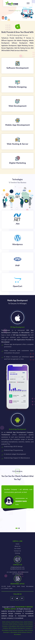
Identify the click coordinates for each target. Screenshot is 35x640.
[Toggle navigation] (28, 3)
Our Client (17, 548)
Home (17, 544)
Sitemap (17, 553)
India (17, 505)
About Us (17, 546)
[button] (16, 528)
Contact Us (17, 551)
